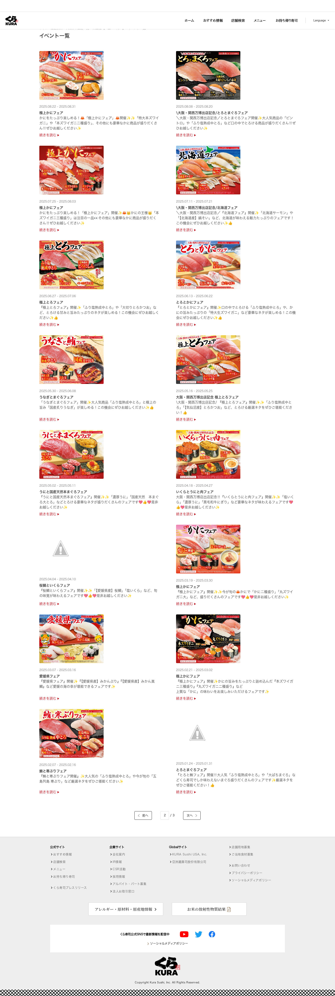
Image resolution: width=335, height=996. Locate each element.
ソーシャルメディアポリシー (251, 880)
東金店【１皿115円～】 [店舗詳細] (109, 27)
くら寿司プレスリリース (70, 887)
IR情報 (117, 861)
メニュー (59, 869)
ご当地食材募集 (242, 854)
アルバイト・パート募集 (129, 883)
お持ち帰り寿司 (64, 876)
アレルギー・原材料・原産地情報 (123, 909)
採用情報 (119, 876)
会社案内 (119, 854)
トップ (43, 27)
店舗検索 (57, 27)
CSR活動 (119, 869)
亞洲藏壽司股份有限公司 (189, 861)
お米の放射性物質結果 (206, 909)
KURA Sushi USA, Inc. (189, 854)
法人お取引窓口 (123, 891)
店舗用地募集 (241, 847)
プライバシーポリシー (247, 872)
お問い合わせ (241, 865)
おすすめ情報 (62, 854)
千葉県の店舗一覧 (77, 27)
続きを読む (49, 135)
